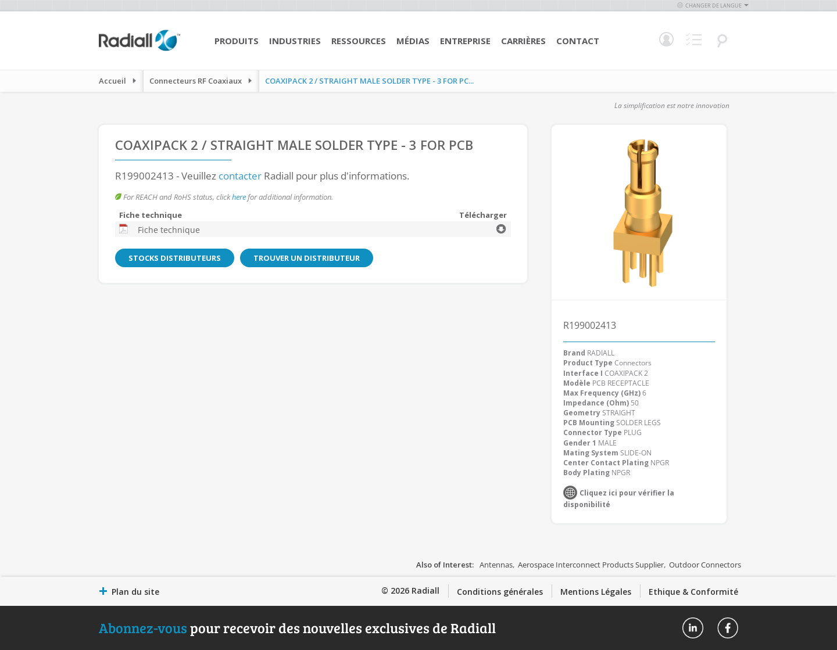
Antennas (496, 564)
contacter (240, 175)
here (239, 197)
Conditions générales (500, 591)
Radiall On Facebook (727, 627)
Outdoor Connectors (705, 564)
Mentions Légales (595, 591)
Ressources (358, 40)
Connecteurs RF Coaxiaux (195, 81)
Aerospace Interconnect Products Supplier (591, 564)
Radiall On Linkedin (692, 627)
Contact (577, 40)
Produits (236, 40)
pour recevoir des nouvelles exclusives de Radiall (297, 627)
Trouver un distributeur (305, 258)
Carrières (523, 40)
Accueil (112, 81)
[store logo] (139, 49)
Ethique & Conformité (693, 591)
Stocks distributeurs (174, 258)
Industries (295, 40)
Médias (413, 40)
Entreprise (465, 40)
